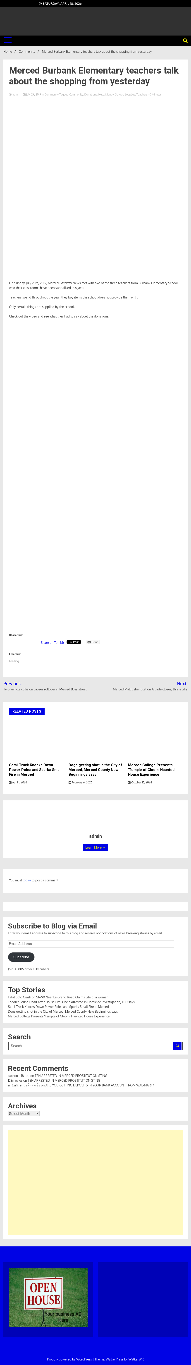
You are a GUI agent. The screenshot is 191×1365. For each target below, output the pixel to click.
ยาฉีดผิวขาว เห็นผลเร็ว (24, 1085)
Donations (90, 94)
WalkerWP (136, 1359)
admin (15, 94)
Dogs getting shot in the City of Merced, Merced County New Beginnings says (95, 770)
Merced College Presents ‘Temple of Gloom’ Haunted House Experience (151, 770)
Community (52, 94)
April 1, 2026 (18, 782)
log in (27, 880)
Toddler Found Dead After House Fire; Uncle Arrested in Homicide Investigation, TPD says (71, 1002)
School (119, 94)
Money (109, 94)
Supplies (130, 94)
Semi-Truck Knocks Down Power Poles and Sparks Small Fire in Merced (35, 770)
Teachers (141, 94)
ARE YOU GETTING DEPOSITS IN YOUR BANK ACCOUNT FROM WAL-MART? (99, 1085)
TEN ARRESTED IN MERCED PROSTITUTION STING (71, 1076)
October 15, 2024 (140, 782)
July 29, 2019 (32, 94)
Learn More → (95, 847)
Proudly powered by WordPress (70, 1359)
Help (101, 94)
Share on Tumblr (52, 642)
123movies (15, 1080)
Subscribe (21, 957)
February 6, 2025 (80, 782)
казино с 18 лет (19, 1076)
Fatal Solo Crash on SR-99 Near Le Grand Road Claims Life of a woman (58, 997)
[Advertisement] (95, 1182)
